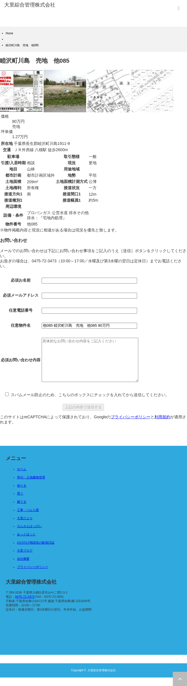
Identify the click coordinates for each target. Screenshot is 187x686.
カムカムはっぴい (29, 534)
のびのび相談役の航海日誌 (35, 551)
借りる (21, 494)
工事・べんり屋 (28, 518)
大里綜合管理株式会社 (102, 678)
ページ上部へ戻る (180, 679)
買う (20, 502)
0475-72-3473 (25, 605)
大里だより (25, 526)
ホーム (21, 477)
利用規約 (162, 425)
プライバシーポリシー (130, 425)
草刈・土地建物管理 (31, 485)
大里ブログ (25, 559)
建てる (21, 510)
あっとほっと (26, 542)
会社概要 (23, 567)
